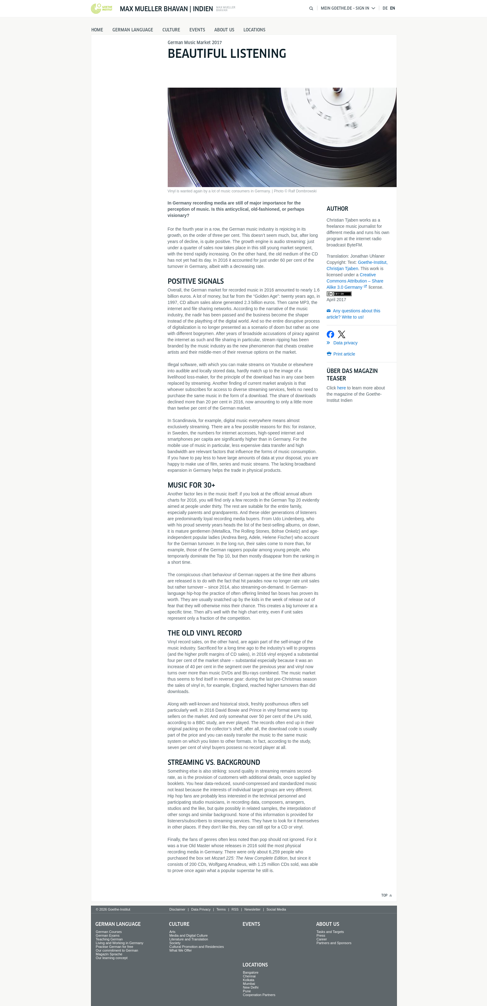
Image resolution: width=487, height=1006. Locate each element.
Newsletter (252, 909)
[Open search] (311, 8)
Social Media (276, 909)
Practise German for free (114, 947)
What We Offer (180, 950)
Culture (171, 29)
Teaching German (109, 939)
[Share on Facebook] (330, 334)
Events (197, 29)
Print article (344, 353)
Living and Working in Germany (119, 943)
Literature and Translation (188, 939)
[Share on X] (341, 334)
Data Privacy (201, 909)
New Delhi (250, 987)
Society (174, 943)
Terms (221, 909)
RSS (235, 909)
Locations (254, 29)
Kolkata (248, 980)
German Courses (109, 932)
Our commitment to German (117, 950)
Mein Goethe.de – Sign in (348, 8)
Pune (247, 991)
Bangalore (250, 972)
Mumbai (249, 983)
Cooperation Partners (259, 995)
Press (320, 935)
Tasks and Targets (330, 932)
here (341, 387)
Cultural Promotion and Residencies (196, 947)
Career (321, 939)
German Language (132, 29)
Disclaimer (177, 909)
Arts (172, 932)
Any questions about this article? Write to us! (353, 313)
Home (97, 29)
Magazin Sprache (109, 954)
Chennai (249, 976)
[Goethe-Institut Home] (101, 9)
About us (224, 29)
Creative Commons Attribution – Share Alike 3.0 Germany (355, 281)
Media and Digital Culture (188, 935)
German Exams (107, 935)
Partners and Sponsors (334, 943)
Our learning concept (111, 958)
